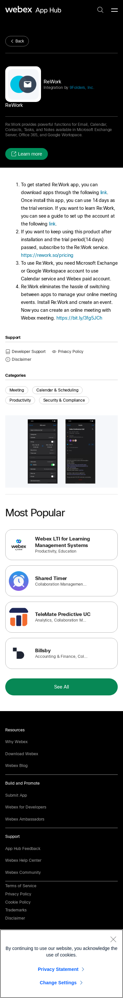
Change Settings (58, 982)
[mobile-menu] (114, 10)
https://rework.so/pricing (47, 255)
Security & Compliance (64, 400)
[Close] (113, 939)
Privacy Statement (58, 969)
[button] (26, 154)
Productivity (20, 400)
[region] (61, 963)
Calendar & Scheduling (57, 390)
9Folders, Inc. (81, 87)
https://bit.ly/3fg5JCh (79, 318)
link (103, 192)
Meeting (17, 390)
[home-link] (34, 10)
